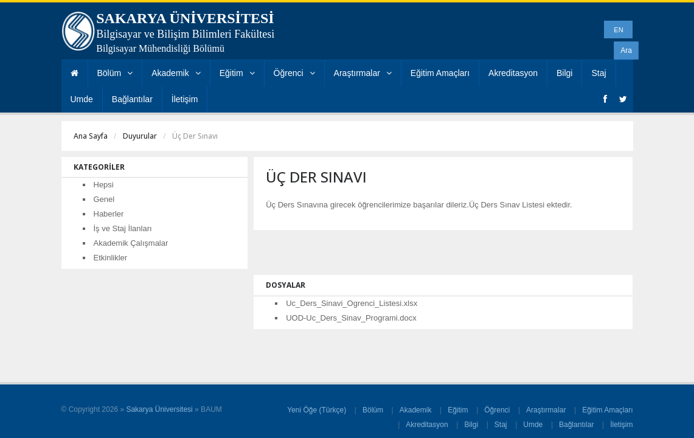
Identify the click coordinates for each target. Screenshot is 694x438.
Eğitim (237, 73)
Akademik (175, 73)
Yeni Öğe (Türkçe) (316, 410)
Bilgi (564, 73)
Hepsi (104, 184)
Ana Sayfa (91, 136)
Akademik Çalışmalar (131, 243)
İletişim (185, 99)
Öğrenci (294, 73)
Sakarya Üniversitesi (159, 409)
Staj (598, 73)
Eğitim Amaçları (440, 73)
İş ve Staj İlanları (123, 228)
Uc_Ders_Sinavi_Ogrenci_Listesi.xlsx (351, 303)
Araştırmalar (363, 73)
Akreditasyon (513, 73)
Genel (104, 199)
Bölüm (115, 73)
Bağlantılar (132, 99)
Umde (82, 99)
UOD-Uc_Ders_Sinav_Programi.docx (351, 317)
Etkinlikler (111, 257)
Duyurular (140, 136)
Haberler (109, 213)
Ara (626, 50)
